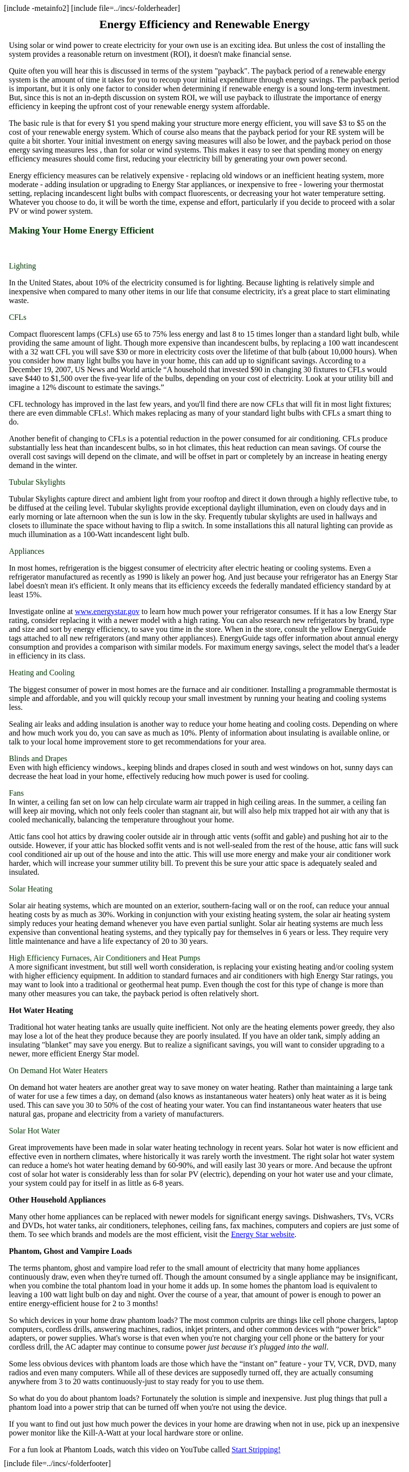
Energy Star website (263, 1234)
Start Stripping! (255, 1449)
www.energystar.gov (107, 611)
